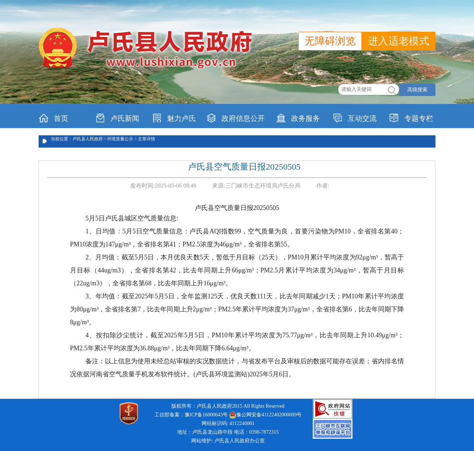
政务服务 (298, 118)
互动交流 (355, 118)
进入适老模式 (398, 41)
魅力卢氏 (174, 118)
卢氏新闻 (117, 118)
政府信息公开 (236, 118)
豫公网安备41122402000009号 (265, 415)
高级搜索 (417, 89)
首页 (53, 118)
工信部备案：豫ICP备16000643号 (191, 414)
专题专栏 (411, 118)
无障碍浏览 (330, 41)
